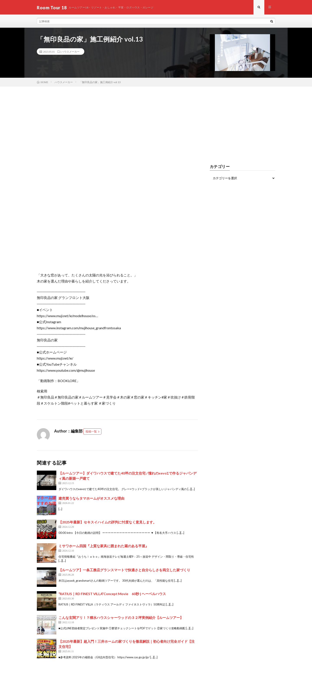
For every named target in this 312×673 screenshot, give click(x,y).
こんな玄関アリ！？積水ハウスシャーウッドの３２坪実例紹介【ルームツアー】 (120, 618)
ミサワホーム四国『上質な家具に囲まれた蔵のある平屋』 (103, 546)
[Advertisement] (156, 119)
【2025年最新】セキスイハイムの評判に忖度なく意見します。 (107, 522)
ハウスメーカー (70, 52)
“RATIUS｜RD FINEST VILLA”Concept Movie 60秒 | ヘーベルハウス (112, 594)
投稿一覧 (91, 432)
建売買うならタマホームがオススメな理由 (91, 499)
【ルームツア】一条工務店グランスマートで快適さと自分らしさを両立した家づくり (124, 570)
